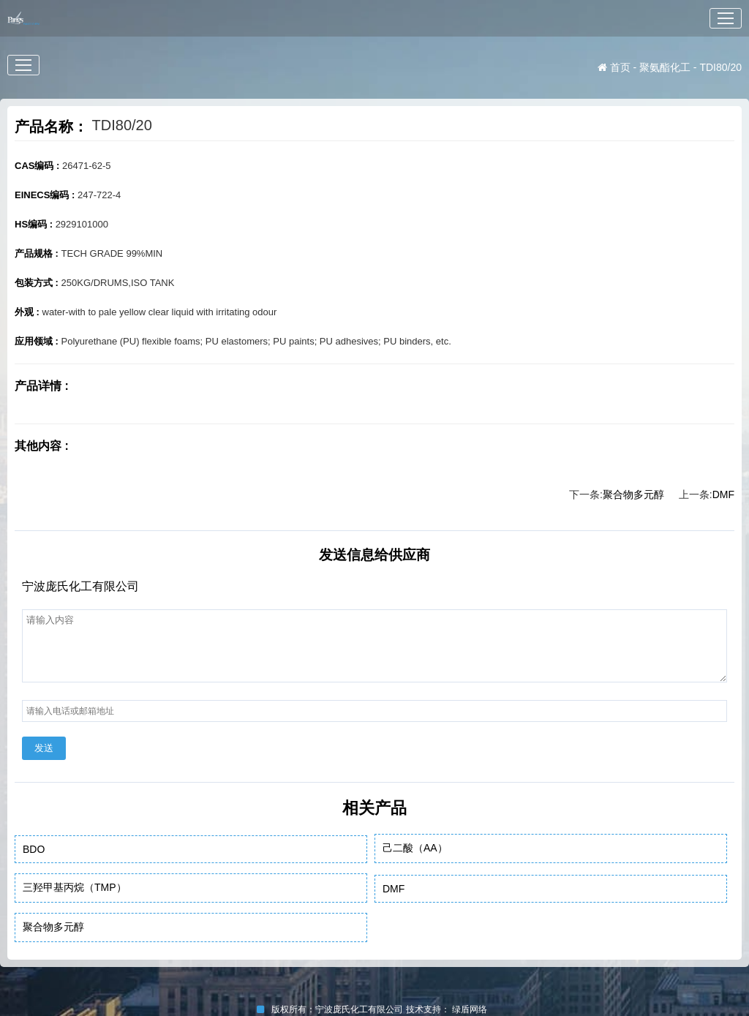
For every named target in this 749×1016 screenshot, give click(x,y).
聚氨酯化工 (664, 67)
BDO (34, 849)
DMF (723, 494)
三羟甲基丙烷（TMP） (75, 887)
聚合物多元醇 (633, 494)
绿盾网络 (472, 1009)
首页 (614, 67)
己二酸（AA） (415, 848)
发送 (43, 747)
